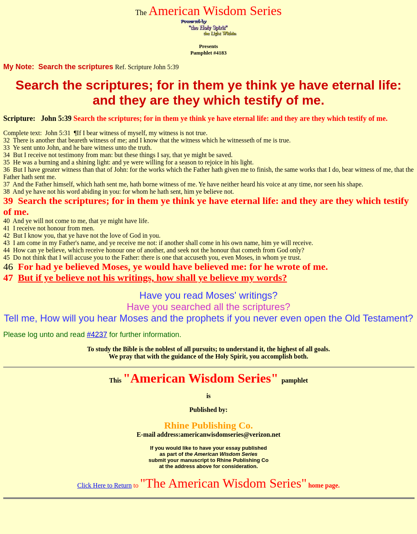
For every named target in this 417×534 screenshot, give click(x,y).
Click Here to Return (104, 485)
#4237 (97, 334)
